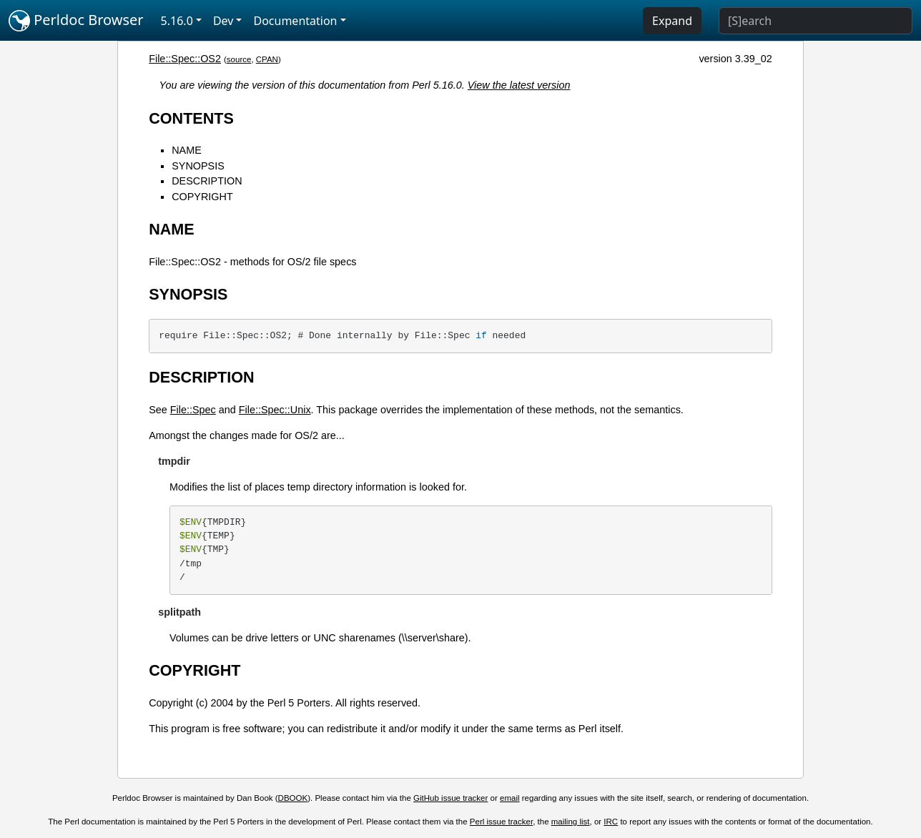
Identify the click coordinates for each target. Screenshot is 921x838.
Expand (672, 21)
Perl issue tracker (501, 821)
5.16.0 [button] (177, 21)
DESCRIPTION (207, 181)
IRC (611, 821)
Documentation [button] (295, 21)
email (510, 798)
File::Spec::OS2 (185, 58)
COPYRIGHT (202, 196)
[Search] (815, 20)
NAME (187, 150)
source (239, 59)
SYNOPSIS (198, 166)
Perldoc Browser (76, 20)
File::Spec (193, 409)
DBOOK (293, 798)
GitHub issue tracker (450, 798)
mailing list (570, 821)
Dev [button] (223, 21)
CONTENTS (191, 118)
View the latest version (519, 85)
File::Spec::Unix (275, 409)
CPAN (267, 59)
